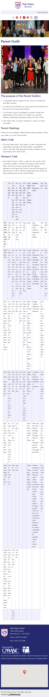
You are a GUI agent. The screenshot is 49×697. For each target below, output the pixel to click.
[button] (24, 674)
